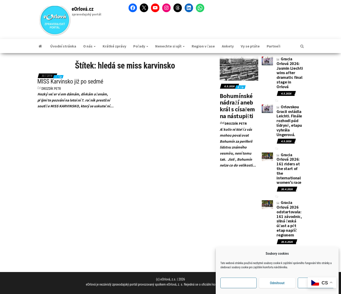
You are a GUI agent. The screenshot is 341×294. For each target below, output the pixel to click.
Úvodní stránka (63, 46)
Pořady (140, 46)
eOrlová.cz (83, 9)
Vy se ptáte (250, 46)
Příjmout (238, 286)
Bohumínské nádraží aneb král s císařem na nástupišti (237, 106)
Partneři (273, 46)
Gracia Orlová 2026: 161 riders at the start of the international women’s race (288, 168)
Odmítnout (277, 286)
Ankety (228, 46)
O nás (89, 46)
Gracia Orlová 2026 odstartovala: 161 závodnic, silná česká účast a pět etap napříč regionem (289, 219)
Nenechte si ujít (170, 46)
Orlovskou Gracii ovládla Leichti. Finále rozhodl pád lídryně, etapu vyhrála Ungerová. (289, 120)
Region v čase (203, 46)
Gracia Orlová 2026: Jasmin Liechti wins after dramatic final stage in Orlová (289, 72)
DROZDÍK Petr (51, 89)
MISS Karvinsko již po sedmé (70, 81)
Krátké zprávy (114, 46)
